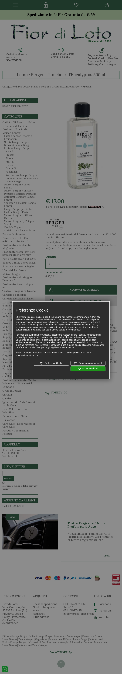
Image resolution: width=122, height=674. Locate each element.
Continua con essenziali (88, 363)
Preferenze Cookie (51, 363)
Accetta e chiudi (88, 368)
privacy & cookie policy (27, 355)
